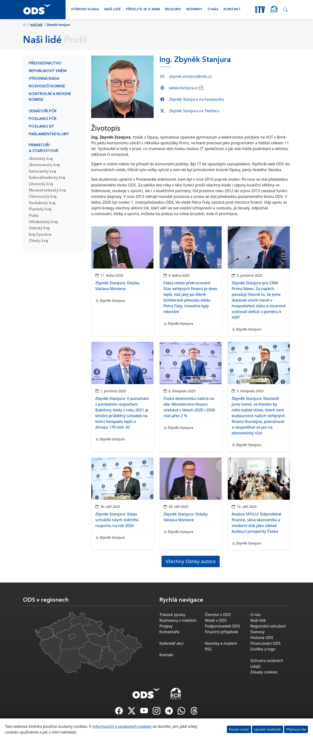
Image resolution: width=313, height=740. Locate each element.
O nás (212, 9)
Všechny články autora (191, 561)
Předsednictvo (45, 63)
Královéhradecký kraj (47, 178)
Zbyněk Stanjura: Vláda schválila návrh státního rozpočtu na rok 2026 (117, 519)
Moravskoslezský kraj (47, 190)
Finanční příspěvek (221, 631)
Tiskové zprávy (172, 614)
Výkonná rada (44, 79)
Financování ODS (265, 643)
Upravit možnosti (267, 729)
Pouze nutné (239, 729)
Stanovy (257, 631)
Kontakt (232, 9)
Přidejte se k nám (143, 9)
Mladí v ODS (216, 620)
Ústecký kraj (39, 228)
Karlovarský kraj (42, 172)
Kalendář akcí (171, 643)
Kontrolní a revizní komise (50, 97)
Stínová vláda (85, 9)
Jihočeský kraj (41, 159)
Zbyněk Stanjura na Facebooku (196, 99)
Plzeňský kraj (40, 209)
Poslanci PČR (42, 119)
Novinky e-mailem (221, 643)
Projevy (166, 626)
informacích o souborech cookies (121, 726)
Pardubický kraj (42, 203)
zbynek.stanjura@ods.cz (190, 76)
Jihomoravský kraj (44, 165)
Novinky (194, 9)
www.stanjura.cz (183, 87)
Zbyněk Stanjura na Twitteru (194, 110)
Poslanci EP (41, 127)
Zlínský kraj (38, 241)
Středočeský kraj (43, 222)
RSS (208, 649)
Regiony (173, 9)
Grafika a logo (262, 649)
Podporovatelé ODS (222, 626)
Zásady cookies (263, 672)
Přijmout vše (296, 729)
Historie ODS (261, 637)
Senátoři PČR (42, 111)
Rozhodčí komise (47, 86)
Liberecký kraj (41, 184)
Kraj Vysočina (40, 235)
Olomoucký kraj (42, 197)
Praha (33, 216)
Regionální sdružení (268, 626)
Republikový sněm (48, 71)
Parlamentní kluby (49, 134)
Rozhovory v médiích (177, 620)
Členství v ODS (218, 614)
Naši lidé (112, 9)
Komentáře (169, 631)
